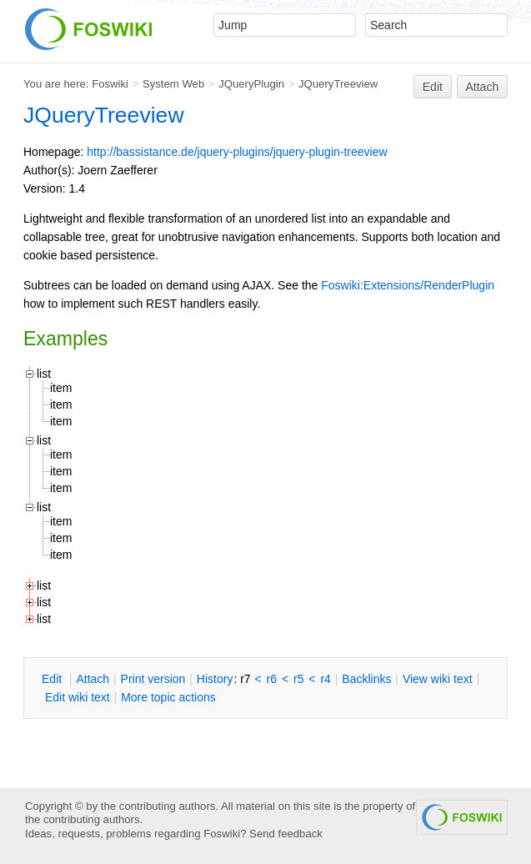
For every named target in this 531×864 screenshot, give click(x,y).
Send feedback (286, 833)
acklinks (366, 679)
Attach (482, 86)
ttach (92, 679)
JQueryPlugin (251, 84)
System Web (173, 84)
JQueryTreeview (338, 84)
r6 (272, 679)
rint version (153, 679)
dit (53, 679)
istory (215, 679)
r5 (298, 679)
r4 (325, 679)
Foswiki (110, 84)
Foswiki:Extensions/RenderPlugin (407, 285)
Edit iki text (77, 697)
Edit (433, 86)
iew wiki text (438, 679)
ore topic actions (168, 697)
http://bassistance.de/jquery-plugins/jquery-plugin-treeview (237, 151)
